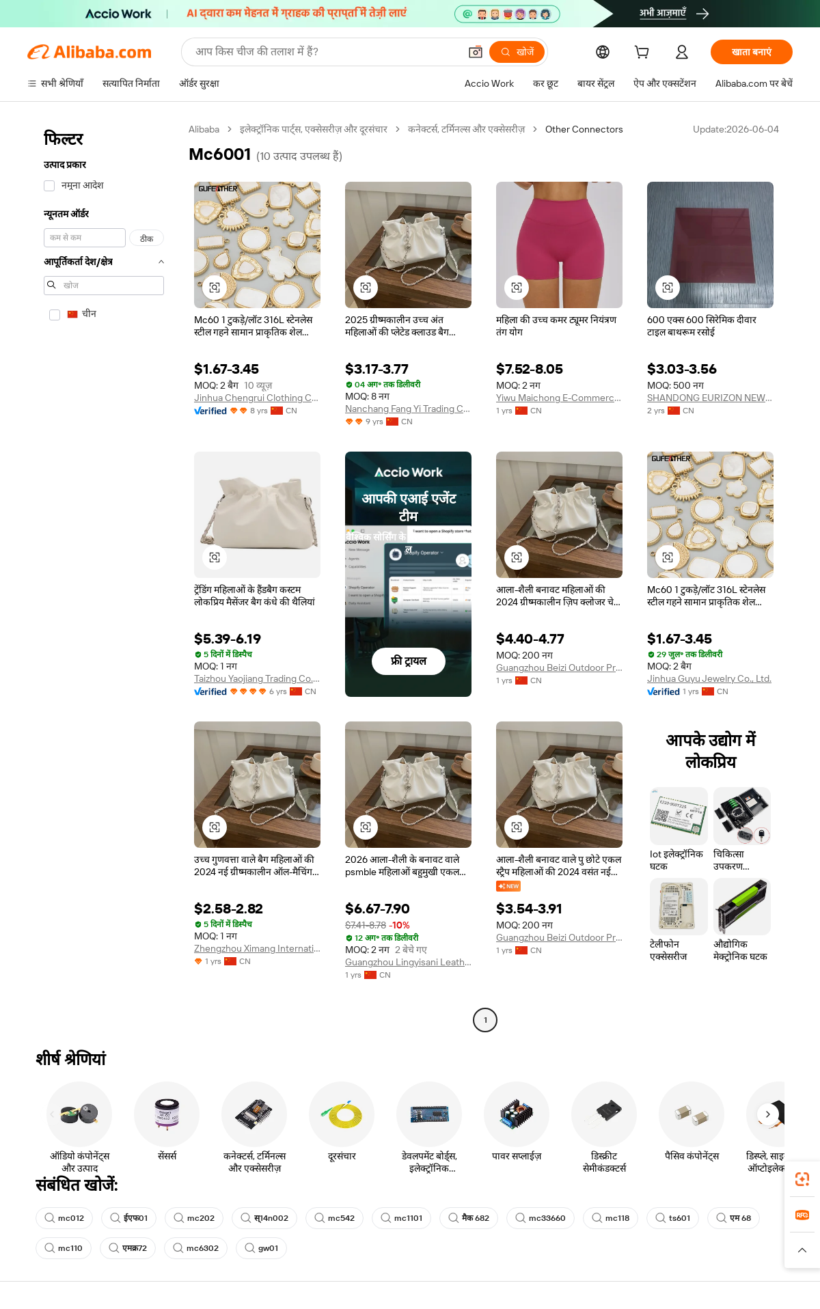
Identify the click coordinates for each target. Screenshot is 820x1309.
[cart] (644, 54)
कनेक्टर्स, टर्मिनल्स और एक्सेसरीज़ (466, 129)
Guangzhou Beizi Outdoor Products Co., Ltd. (559, 667)
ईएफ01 (129, 1218)
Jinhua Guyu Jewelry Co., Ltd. (709, 678)
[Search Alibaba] (325, 51)
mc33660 (540, 1218)
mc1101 (401, 1218)
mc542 (334, 1218)
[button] (475, 52)
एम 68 (733, 1218)
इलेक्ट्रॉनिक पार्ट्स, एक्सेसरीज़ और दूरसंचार (313, 129)
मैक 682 (468, 1218)
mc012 (64, 1218)
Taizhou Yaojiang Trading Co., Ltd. (257, 678)
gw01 (261, 1248)
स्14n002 (264, 1218)
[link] (802, 1179)
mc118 (610, 1218)
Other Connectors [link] (584, 129)
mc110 (63, 1248)
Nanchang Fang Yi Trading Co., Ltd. (408, 408)
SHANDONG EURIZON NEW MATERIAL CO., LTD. (710, 397)
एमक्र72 (128, 1248)
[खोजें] (517, 52)
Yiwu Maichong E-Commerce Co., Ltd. (559, 397)
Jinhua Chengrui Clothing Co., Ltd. (257, 397)
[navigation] (104, 576)
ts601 (672, 1218)
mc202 (194, 1218)
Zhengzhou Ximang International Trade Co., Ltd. (257, 948)
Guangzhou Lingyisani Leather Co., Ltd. (408, 961)
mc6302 (196, 1248)
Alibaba (204, 129)
